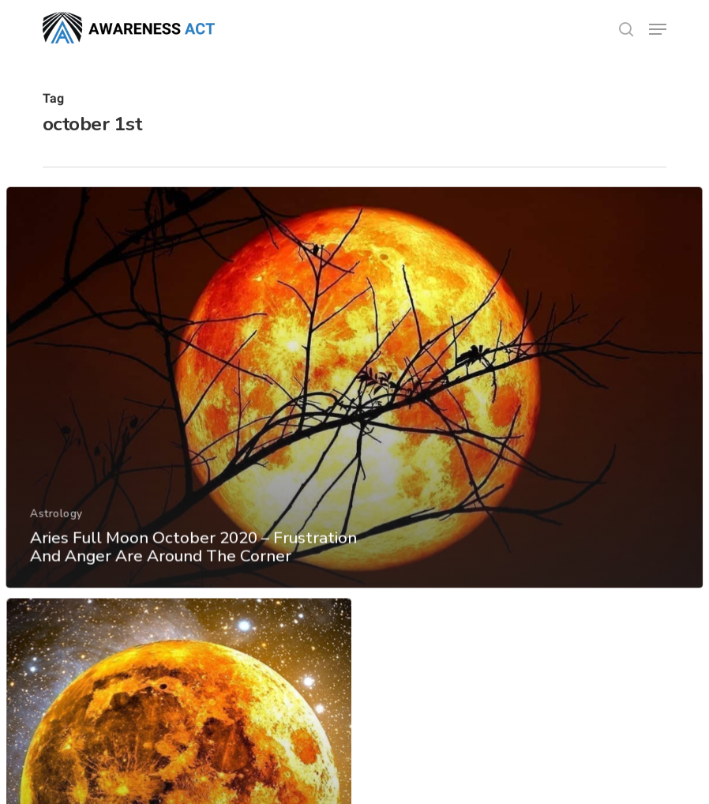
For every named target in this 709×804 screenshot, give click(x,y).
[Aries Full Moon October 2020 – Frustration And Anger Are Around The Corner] (354, 400)
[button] (657, 29)
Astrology (55, 524)
